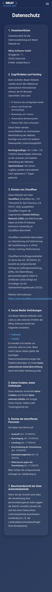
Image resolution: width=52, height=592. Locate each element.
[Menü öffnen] (47, 4)
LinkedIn (15, 338)
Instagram (16, 334)
